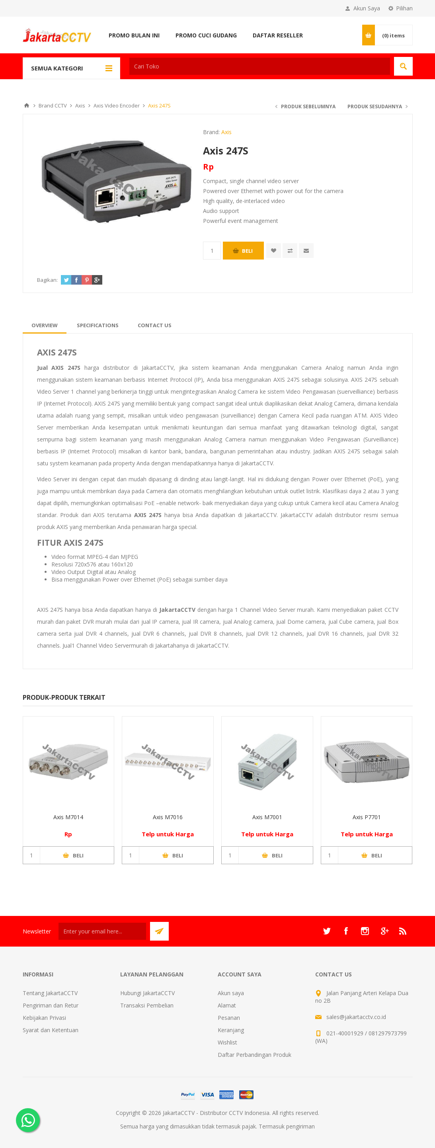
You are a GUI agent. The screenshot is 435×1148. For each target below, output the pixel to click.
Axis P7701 (367, 817)
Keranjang (231, 1030)
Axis (226, 132)
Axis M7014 (68, 817)
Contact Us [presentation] (155, 325)
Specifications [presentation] (98, 325)
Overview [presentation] (44, 325)
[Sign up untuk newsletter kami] (102, 931)
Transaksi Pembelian (147, 1005)
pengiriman (300, 1126)
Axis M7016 (168, 817)
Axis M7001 (267, 817)
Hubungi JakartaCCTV (147, 993)
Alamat (227, 1005)
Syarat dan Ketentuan (50, 1030)
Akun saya (231, 993)
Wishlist (227, 1042)
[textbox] (259, 66)
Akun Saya (366, 8)
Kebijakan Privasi (44, 1017)
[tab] (44, 325)
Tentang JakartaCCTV (50, 993)
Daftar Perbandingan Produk (254, 1054)
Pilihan (404, 8)
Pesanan (229, 1017)
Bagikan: (47, 279)
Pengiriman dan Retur (50, 1005)
